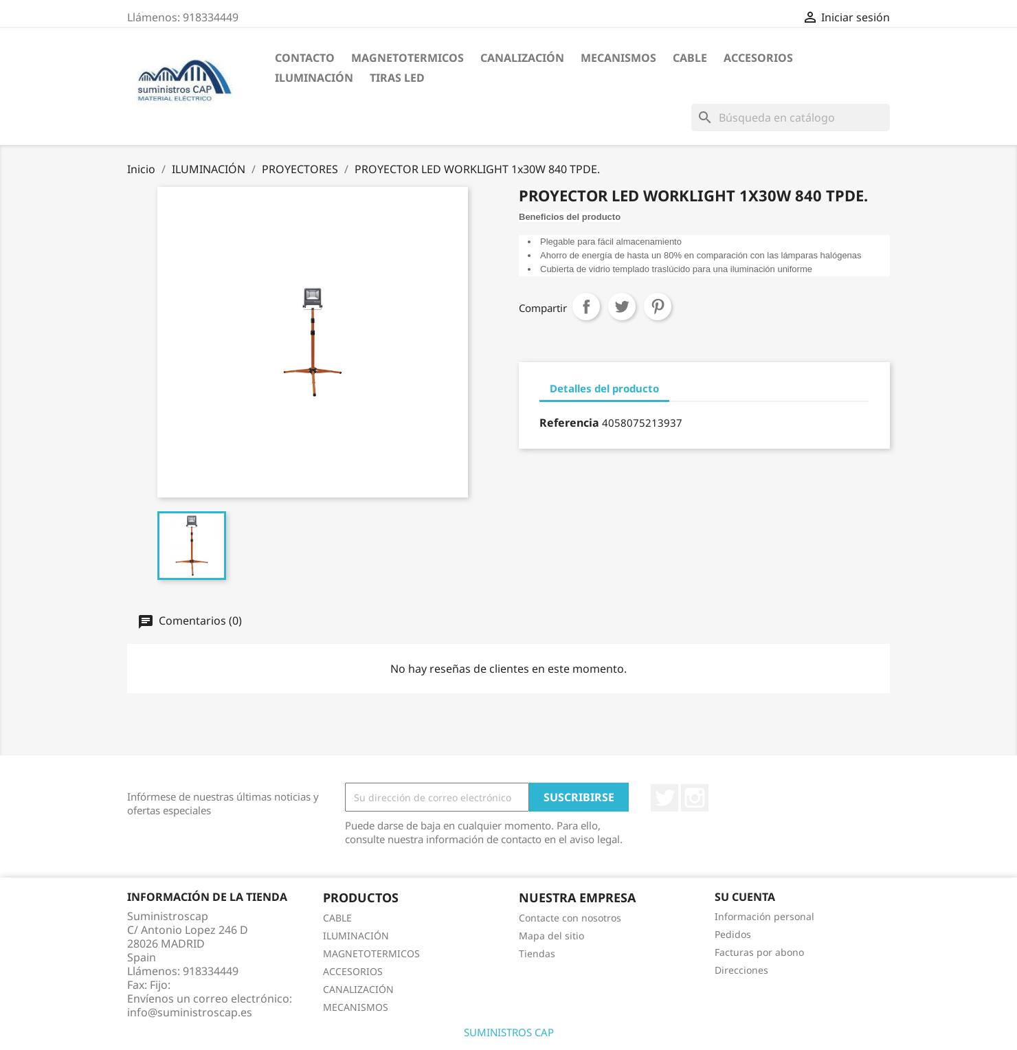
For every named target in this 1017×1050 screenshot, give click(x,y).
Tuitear (622, 306)
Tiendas (537, 953)
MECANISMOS (618, 57)
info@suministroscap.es (189, 1012)
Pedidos (733, 934)
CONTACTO (305, 57)
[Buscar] (790, 117)
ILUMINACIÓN (314, 77)
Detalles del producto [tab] (604, 388)
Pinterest (657, 306)
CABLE (690, 57)
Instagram (694, 798)
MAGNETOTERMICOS (407, 57)
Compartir (586, 306)
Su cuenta (745, 896)
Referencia (569, 422)
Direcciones (741, 969)
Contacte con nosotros (570, 917)
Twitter (664, 798)
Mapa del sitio (551, 935)
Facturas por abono (759, 952)
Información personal (764, 916)
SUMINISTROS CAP (509, 1032)
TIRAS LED (397, 77)
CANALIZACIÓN (522, 57)
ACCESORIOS (758, 57)
